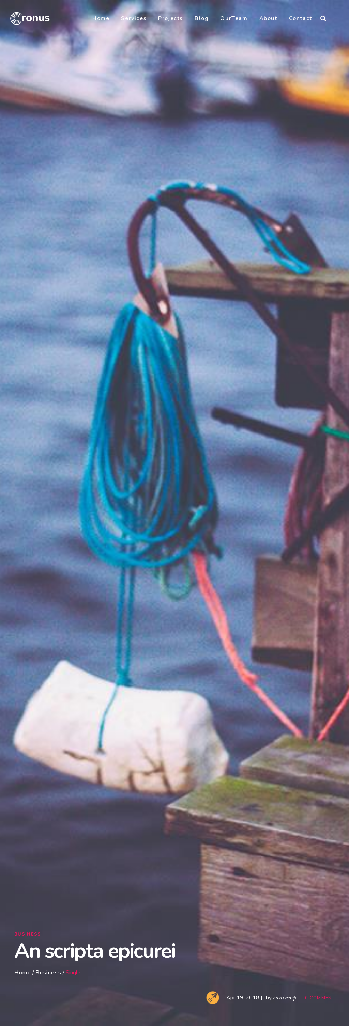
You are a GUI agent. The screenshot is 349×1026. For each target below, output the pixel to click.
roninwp (285, 997)
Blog (202, 18)
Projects (170, 18)
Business (27, 934)
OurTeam (233, 18)
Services (134, 18)
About (268, 18)
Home (100, 18)
